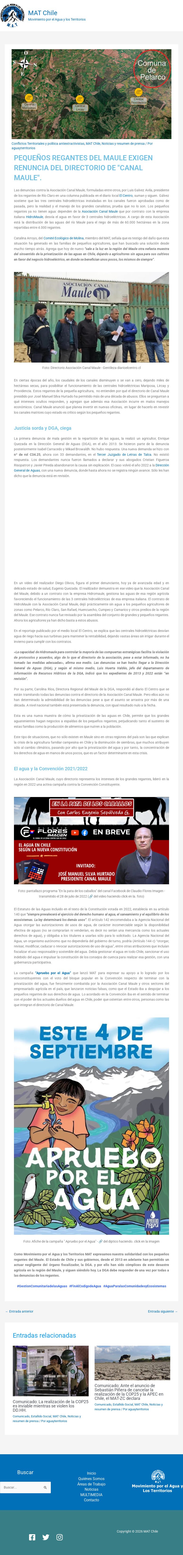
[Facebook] (32, 1537)
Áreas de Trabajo (91, 1484)
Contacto (91, 1500)
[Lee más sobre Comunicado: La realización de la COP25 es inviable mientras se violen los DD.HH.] (50, 1371)
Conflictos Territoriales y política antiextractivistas (48, 143)
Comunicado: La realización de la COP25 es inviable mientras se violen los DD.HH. (50, 1406)
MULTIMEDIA (91, 1495)
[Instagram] (59, 1537)
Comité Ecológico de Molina (64, 238)
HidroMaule (34, 217)
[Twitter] (45, 1537)
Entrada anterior (19, 1311)
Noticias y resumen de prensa (123, 143)
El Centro (126, 195)
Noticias (91, 1489)
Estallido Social (41, 1416)
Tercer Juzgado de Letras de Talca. (124, 454)
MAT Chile (42, 13)
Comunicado (21, 1416)
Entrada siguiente (163, 1311)
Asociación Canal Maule (100, 211)
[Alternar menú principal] (178, 16)
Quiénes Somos (91, 1478)
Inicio (91, 1473)
